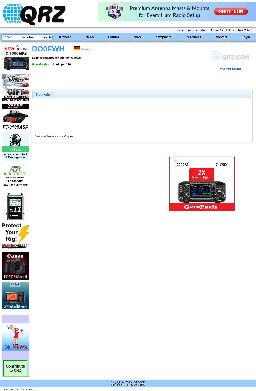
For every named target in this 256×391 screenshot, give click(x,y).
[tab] (43, 94)
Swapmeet (163, 37)
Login (246, 37)
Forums (113, 37)
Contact (221, 37)
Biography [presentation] (43, 94)
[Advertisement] (94, 183)
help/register (196, 30)
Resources (193, 37)
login (180, 30)
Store (138, 37)
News (90, 37)
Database (64, 37)
